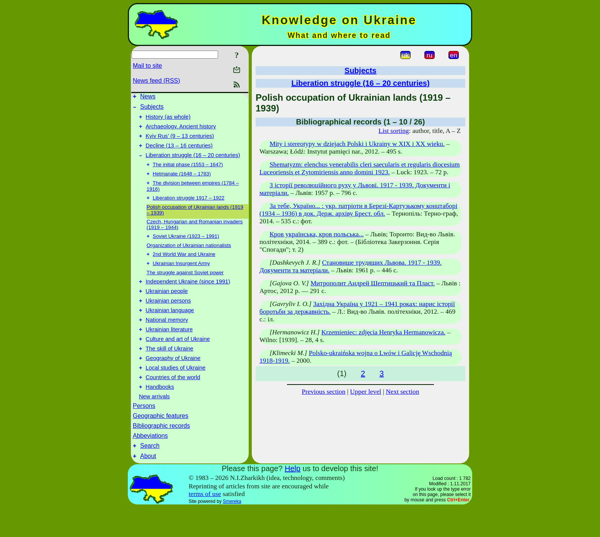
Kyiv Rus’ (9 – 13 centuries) (180, 142)
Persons (144, 433)
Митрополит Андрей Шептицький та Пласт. (372, 283)
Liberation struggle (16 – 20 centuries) (193, 163)
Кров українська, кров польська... (316, 234)
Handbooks (160, 414)
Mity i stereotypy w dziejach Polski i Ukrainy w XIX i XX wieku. (357, 143)
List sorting (393, 130)
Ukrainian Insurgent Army (181, 277)
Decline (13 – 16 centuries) (179, 152)
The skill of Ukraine (170, 371)
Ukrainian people (167, 307)
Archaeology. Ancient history (181, 131)
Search (150, 474)
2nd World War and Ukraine (184, 267)
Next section (402, 391)
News (147, 97)
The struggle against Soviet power (185, 286)
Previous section (324, 391)
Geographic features (160, 443)
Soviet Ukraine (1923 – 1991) (186, 248)
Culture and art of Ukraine (178, 360)
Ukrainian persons (168, 317)
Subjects (151, 109)
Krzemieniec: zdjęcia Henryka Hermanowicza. (383, 332)
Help (292, 498)
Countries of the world (173, 403)
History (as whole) (168, 120)
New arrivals (154, 424)
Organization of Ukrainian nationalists (189, 257)
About (148, 485)
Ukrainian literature (169, 350)
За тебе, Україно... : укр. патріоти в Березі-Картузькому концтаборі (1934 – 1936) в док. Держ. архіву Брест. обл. (358, 209)
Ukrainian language (170, 328)
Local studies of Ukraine (175, 393)
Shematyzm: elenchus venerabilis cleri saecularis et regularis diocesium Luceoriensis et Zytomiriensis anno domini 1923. (359, 168)
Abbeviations (150, 463)
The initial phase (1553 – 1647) (188, 173)
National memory (167, 339)
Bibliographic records (161, 453)
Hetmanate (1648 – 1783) (182, 183)
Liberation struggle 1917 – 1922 (188, 209)
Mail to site (147, 65)
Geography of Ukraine (173, 382)
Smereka (232, 531)
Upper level (365, 391)
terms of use (205, 523)
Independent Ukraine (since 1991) (188, 296)
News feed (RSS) (156, 80)
